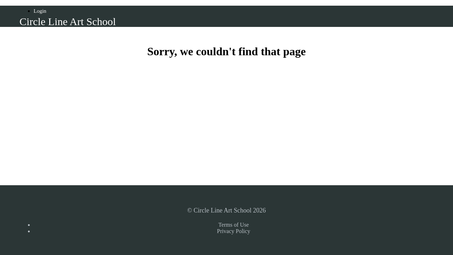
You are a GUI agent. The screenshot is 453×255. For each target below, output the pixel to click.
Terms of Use (233, 225)
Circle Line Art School (67, 21)
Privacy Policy (233, 231)
